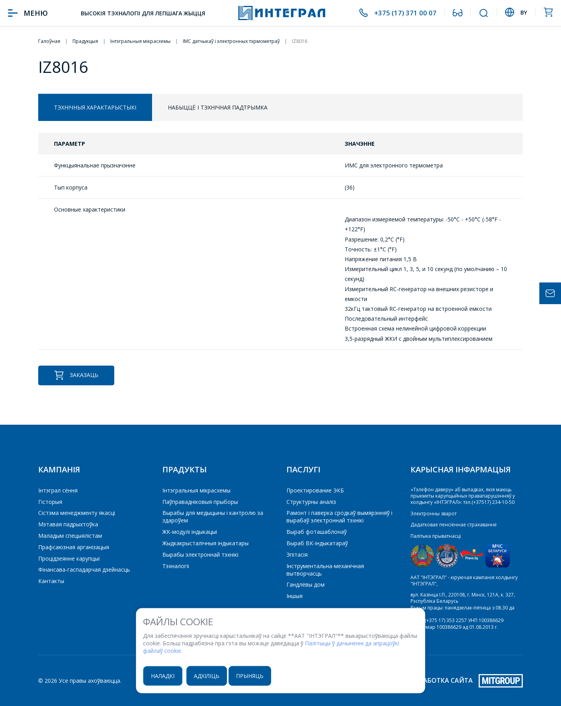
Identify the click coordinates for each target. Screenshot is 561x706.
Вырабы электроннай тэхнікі (200, 554)
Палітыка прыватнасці (436, 535)
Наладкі (166, 676)
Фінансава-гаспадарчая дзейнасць (84, 569)
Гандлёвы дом (305, 584)
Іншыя (294, 596)
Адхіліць (210, 676)
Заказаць (76, 375)
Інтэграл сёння (58, 490)
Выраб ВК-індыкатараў (317, 543)
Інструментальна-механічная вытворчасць (325, 569)
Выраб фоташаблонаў (316, 531)
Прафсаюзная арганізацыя (73, 547)
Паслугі (303, 469)
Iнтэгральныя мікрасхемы (196, 490)
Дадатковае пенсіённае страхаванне (453, 524)
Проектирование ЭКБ (315, 490)
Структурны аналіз (311, 501)
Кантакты (51, 581)
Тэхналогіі (175, 566)
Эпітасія (297, 554)
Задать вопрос (550, 293)
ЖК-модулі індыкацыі (189, 531)
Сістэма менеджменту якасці (76, 512)
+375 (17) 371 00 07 (404, 13)
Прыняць (254, 676)
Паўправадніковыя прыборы (200, 501)
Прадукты (184, 469)
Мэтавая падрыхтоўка (68, 524)
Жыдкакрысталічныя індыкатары (205, 543)
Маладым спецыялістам (70, 535)
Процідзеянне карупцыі (69, 558)
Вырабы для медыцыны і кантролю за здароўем (212, 516)
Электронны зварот (434, 513)
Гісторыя (50, 501)
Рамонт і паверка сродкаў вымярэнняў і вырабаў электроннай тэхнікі (339, 516)
